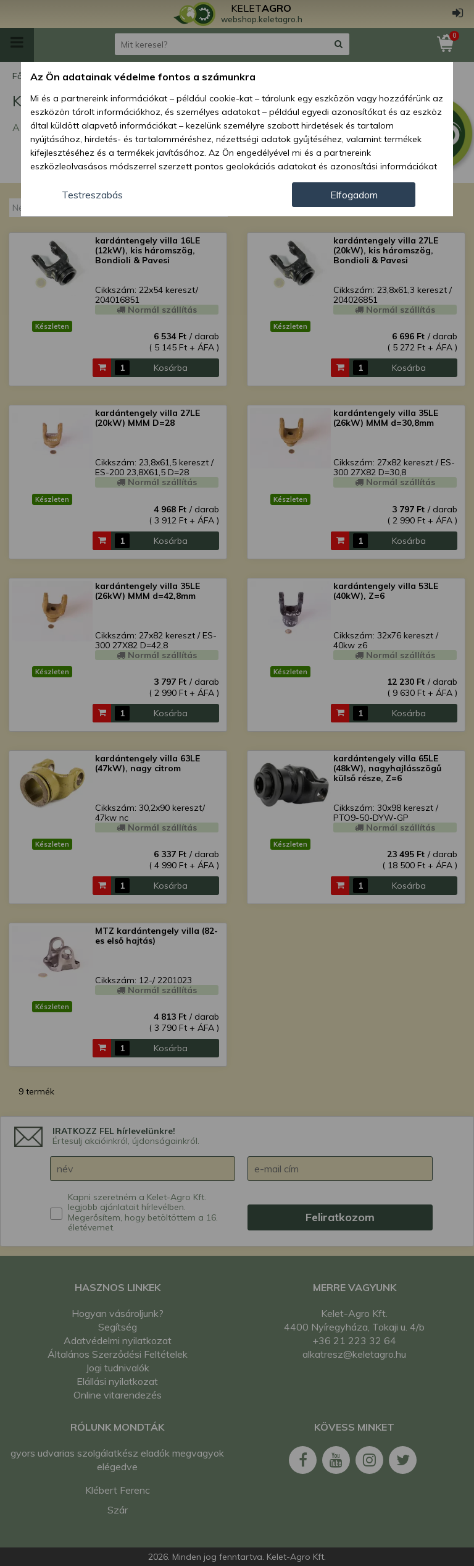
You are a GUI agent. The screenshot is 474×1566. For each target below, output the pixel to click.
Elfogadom (354, 194)
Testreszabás (92, 194)
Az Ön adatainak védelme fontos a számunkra (143, 76)
